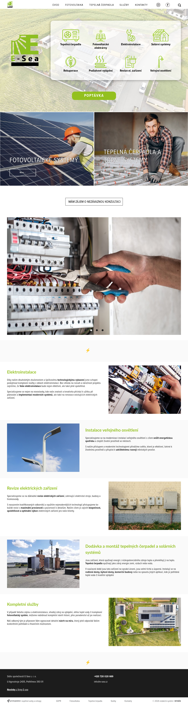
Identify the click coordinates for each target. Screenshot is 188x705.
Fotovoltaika (74, 5)
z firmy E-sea (17, 689)
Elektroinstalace (131, 38)
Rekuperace (70, 64)
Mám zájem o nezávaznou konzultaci (94, 202)
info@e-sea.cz (101, 682)
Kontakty (141, 5)
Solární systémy (160, 38)
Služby (124, 5)
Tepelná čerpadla (101, 5)
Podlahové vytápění (101, 64)
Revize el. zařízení (131, 64)
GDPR (58, 701)
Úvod (55, 5)
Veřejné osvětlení (160, 64)
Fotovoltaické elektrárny (101, 40)
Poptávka (94, 95)
